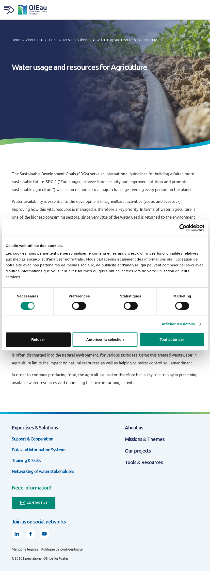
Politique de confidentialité (62, 549)
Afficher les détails (178, 324)
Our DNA (51, 40)
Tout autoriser (172, 339)
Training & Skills (26, 460)
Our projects (138, 451)
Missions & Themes (77, 40)
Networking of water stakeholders (43, 471)
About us (32, 40)
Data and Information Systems (39, 449)
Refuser (38, 339)
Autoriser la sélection (105, 339)
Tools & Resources (144, 462)
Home (16, 40)
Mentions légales (25, 549)
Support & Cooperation (32, 438)
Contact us (34, 503)
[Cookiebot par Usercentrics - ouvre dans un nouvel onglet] (182, 227)
